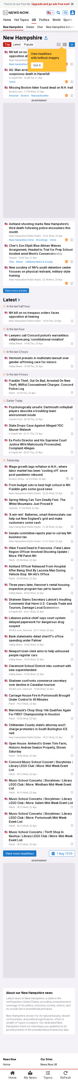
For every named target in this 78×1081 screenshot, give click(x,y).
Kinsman (14, 95)
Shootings (41, 239)
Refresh (65, 1077)
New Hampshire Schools (61, 27)
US (34, 20)
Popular (28, 44)
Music (19, 261)
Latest (17, 44)
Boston (25, 95)
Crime (12, 81)
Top (7, 44)
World (56, 20)
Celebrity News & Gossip (39, 261)
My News (30, 1077)
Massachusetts (39, 95)
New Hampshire (13, 27)
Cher (40, 27)
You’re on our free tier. (37, 4)
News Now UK (49, 1064)
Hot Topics (21, 20)
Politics (44, 20)
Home (7, 20)
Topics (47, 1077)
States (30, 27)
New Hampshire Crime (21, 239)
